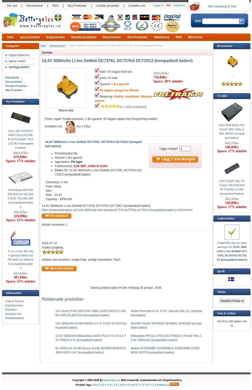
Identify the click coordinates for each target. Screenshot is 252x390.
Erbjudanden (55, 37)
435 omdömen (135, 107)
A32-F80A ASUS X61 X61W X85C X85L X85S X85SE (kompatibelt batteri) (232, 131)
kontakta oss (136, 5)
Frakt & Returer (14, 301)
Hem (10, 37)
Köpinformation (14, 305)
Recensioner (34, 5)
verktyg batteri (57, 45)
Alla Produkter (137, 37)
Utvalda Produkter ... (17, 85)
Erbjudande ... (13, 77)
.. (232, 75)
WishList (164, 385)
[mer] (31, 101)
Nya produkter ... (15, 81)
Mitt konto (195, 37)
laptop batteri (17, 61)
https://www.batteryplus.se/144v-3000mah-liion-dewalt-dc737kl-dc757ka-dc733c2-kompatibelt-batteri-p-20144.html (117, 210)
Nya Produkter (77, 5)
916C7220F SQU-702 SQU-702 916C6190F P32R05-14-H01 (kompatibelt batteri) (232, 187)
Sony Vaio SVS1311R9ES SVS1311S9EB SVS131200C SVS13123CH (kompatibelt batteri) (20, 139)
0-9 (156, 385)
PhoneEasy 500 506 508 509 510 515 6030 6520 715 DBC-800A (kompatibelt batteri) (20, 198)
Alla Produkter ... (15, 90)
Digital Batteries (19, 55)
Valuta (221, 292)
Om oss (12, 5)
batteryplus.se (112, 380)
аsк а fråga (83, 126)
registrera (179, 5)
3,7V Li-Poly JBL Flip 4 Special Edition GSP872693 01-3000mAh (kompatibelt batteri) (20, 260)
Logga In (158, 5)
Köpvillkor (11, 309)
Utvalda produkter (108, 5)
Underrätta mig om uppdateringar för (232, 251)
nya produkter (30, 37)
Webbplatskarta (14, 318)
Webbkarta (161, 37)
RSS (55, 5)
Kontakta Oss (13, 313)
